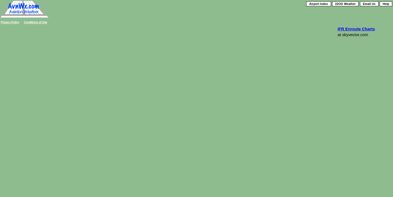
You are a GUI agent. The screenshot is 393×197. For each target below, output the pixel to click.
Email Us (369, 3)
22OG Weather (345, 3)
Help (386, 3)
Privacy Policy (10, 22)
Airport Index (318, 3)
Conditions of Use (35, 22)
